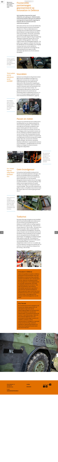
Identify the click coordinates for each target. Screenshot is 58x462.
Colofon (29, 450)
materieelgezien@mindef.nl (13, 457)
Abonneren (29, 453)
